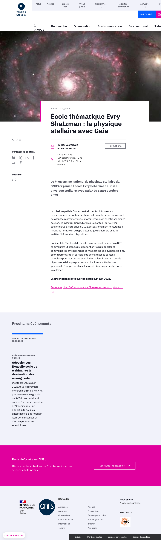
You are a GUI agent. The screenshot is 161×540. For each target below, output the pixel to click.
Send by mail (13, 162)
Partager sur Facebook (33, 157)
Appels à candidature (123, 5)
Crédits (78, 537)
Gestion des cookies (141, 537)
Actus (38, 4)
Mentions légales (94, 537)
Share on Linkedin (27, 157)
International (138, 26)
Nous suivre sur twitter (130, 503)
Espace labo (65, 5)
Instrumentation (110, 26)
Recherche (59, 26)
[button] (14, 535)
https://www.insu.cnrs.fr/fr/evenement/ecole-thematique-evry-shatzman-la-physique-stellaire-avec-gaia (20, 162)
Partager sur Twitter (20, 157)
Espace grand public (97, 515)
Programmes (101, 4)
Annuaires (145, 4)
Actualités (63, 507)
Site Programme (95, 519)
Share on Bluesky (13, 157)
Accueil (54, 108)
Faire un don (146, 14)
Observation (82, 26)
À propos (39, 28)
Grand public (82, 5)
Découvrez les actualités (112, 465)
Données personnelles (117, 537)
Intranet (91, 524)
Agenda (50, 4)
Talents (61, 528)
